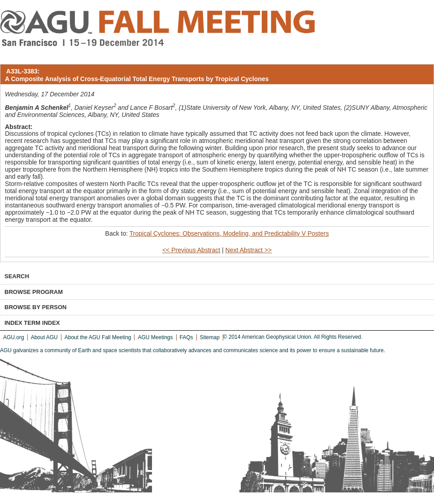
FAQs (186, 337)
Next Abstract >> (249, 250)
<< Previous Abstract (191, 250)
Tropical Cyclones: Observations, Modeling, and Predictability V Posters (229, 233)
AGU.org (13, 337)
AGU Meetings (155, 337)
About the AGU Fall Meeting (98, 337)
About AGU (44, 337)
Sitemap (210, 337)
